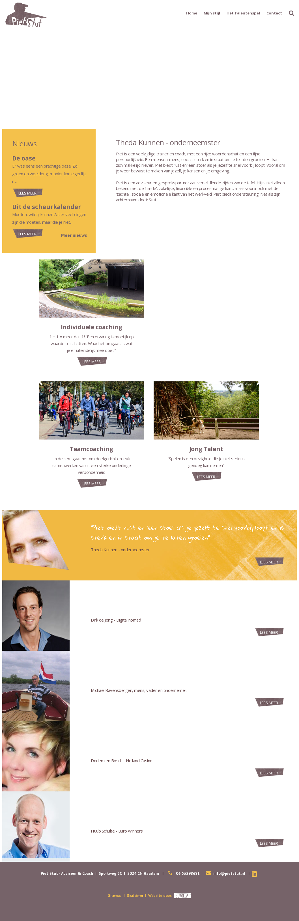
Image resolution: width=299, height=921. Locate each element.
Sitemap (114, 895)
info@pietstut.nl (229, 873)
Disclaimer (136, 895)
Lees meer (27, 193)
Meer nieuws (74, 235)
